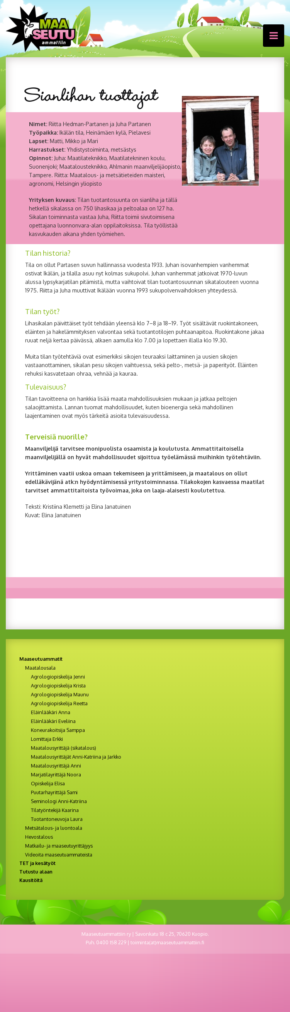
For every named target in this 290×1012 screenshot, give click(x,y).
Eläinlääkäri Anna (50, 712)
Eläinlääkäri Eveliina (53, 721)
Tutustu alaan (36, 871)
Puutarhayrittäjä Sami (54, 792)
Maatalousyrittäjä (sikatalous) (63, 747)
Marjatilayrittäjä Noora (56, 774)
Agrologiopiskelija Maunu (60, 694)
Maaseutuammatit (41, 659)
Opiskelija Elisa (48, 783)
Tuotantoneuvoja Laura (57, 819)
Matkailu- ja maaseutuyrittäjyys (59, 845)
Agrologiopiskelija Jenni (58, 676)
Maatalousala (40, 667)
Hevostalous (39, 836)
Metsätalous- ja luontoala (53, 828)
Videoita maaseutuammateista (58, 854)
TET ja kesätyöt (37, 863)
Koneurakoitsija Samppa (58, 730)
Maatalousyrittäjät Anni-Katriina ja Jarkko (76, 756)
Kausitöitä (30, 880)
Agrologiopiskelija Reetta (59, 703)
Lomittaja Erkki (47, 739)
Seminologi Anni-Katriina (59, 801)
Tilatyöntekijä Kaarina (55, 810)
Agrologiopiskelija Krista (58, 685)
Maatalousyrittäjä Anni (56, 765)
